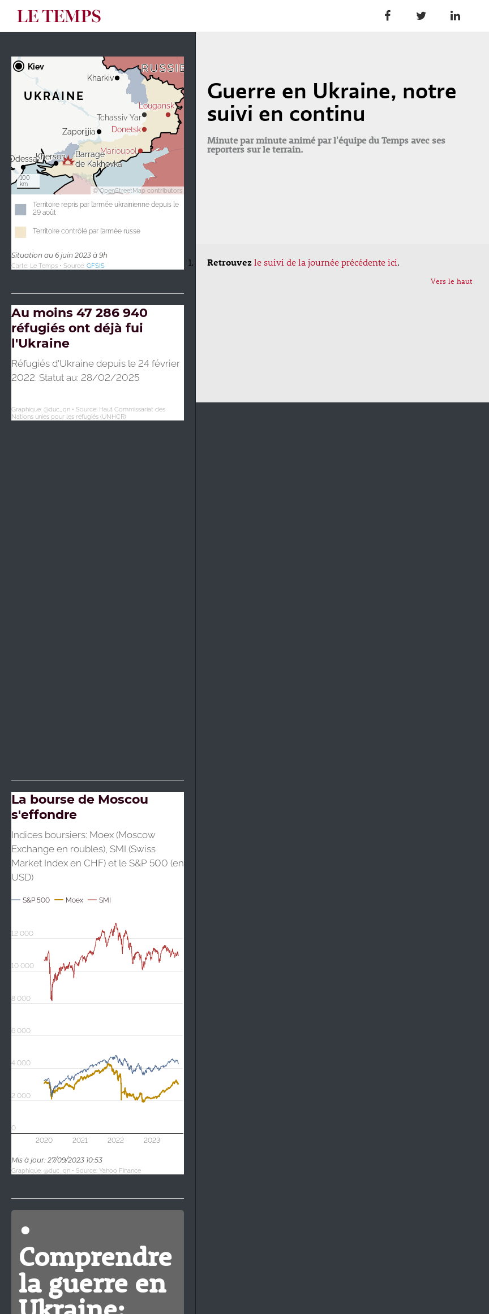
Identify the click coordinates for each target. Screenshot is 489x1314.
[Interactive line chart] (97, 983)
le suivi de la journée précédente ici (325, 262)
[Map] (97, 530)
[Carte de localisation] (97, 163)
